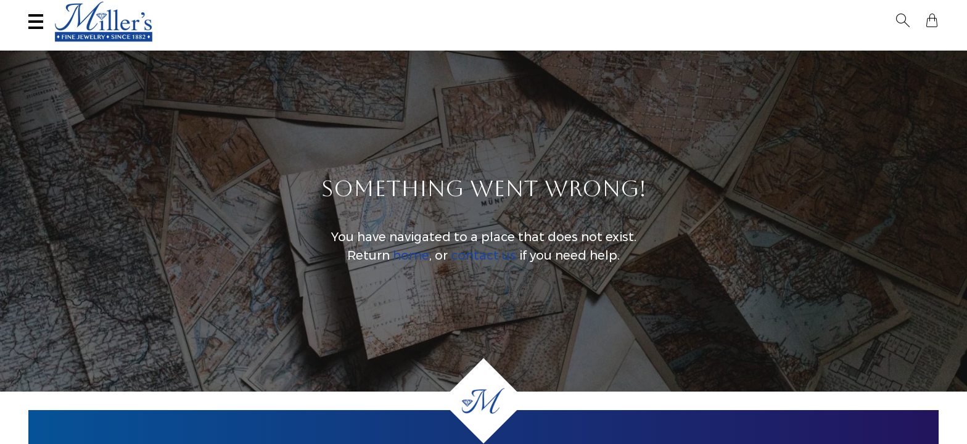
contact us (483, 267)
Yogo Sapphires (362, 46)
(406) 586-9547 (81, 10)
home (411, 267)
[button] (910, 11)
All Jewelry (801, 46)
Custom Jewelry (889, 46)
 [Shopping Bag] (932, 11)
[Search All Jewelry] (818, 11)
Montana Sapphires (468, 46)
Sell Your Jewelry (296, 10)
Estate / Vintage (714, 46)
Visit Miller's (184, 10)
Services (396, 10)
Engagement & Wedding (596, 46)
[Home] (483, 401)
